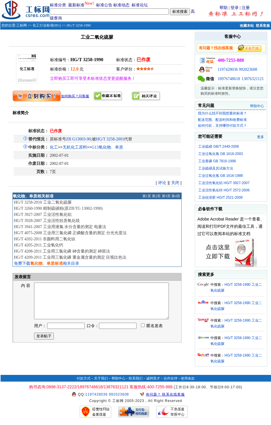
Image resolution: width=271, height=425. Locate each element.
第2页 (156, 196)
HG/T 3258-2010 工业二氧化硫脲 (43, 202)
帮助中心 (257, 106)
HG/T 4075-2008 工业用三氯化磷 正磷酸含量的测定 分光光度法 (70, 233)
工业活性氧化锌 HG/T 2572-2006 (224, 190)
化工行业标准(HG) (47, 25)
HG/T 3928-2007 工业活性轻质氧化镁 (47, 220)
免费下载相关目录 (46, 263)
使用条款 (188, 378)
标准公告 (104, 5)
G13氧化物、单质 (107, 147)
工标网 (21, 25)
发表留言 (22, 277)
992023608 (248, 69)
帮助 (223, 8)
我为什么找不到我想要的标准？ (222, 113)
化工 (54, 147)
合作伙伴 (171, 378)
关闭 (175, 183)
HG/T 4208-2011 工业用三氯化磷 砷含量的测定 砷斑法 (62, 251)
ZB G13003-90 (78, 139)
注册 (246, 8)
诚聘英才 (153, 378)
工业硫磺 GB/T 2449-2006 (218, 146)
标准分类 (58, 5)
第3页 (166, 196)
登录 (235, 8)
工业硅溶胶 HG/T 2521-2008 (220, 197)
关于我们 (101, 378)
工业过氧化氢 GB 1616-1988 (220, 176)
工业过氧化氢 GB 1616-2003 (220, 154)
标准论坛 (140, 5)
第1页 (146, 196)
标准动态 (121, 5)
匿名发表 (152, 333)
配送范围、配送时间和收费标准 (222, 120)
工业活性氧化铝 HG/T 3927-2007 (224, 183)
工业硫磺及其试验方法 (215, 168)
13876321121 (253, 79)
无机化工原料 (75, 147)
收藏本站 (247, 26)
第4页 (175, 196)
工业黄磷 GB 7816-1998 (217, 161)
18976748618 (228, 79)
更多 (260, 137)
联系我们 (136, 378)
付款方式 (84, 378)
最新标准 (76, 5)
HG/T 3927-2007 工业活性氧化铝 (43, 214)
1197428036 (227, 69)
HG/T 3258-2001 (110, 139)
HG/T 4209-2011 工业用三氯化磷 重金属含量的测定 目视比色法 (70, 257)
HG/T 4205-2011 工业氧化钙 (38, 245)
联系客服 (263, 26)
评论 (162, 183)
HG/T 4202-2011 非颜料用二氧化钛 (45, 239)
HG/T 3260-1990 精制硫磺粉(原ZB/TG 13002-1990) (58, 208)
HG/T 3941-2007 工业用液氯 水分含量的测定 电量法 (60, 227)
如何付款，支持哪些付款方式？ (222, 126)
